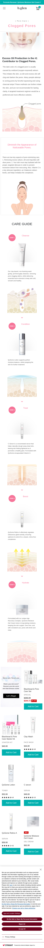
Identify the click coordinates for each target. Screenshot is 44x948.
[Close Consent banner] (40, 869)
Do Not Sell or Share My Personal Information (16, 904)
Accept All (22, 929)
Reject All (22, 924)
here (11, 885)
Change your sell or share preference (23, 908)
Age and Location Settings (12, 913)
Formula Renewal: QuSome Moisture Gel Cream (22, 2)
